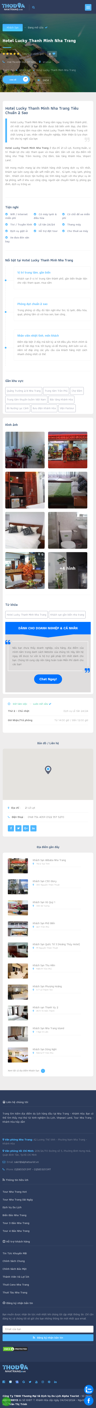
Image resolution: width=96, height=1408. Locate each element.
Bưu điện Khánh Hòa (44, 408)
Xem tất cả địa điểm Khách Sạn (26, 1071)
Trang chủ (8, 70)
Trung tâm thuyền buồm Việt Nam (26, 399)
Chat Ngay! (48, 679)
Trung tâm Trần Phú (56, 391)
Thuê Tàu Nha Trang (15, 1292)
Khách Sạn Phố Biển (44, 923)
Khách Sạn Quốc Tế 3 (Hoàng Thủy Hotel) (56, 944)
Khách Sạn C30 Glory (45, 881)
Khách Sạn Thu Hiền (44, 965)
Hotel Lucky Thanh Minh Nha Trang (26, 614)
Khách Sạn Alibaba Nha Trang (49, 860)
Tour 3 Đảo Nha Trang (16, 1223)
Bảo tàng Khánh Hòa (61, 399)
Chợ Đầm (77, 391)
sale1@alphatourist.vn (26, 1162)
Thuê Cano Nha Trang (16, 1284)
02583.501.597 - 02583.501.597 (32, 1169)
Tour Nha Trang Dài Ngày (18, 1199)
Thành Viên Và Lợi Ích (16, 1277)
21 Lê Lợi (46, 62)
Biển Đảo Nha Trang (14, 1215)
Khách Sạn (12, 27)
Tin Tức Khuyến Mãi (15, 1253)
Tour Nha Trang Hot (15, 1192)
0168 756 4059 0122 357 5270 (21, 62)
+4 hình (68, 568)
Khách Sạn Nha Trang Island (48, 1028)
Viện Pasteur (67, 408)
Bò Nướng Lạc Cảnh (18, 408)
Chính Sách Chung (14, 1261)
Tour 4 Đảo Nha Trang (16, 1231)
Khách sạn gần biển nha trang (67, 614)
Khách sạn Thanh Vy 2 (45, 1007)
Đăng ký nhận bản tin (48, 1337)
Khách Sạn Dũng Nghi (44, 1049)
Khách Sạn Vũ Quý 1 (44, 902)
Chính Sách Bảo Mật (15, 1269)
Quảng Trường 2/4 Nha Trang (24, 391)
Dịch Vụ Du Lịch (12, 1207)
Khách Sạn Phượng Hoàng (47, 986)
